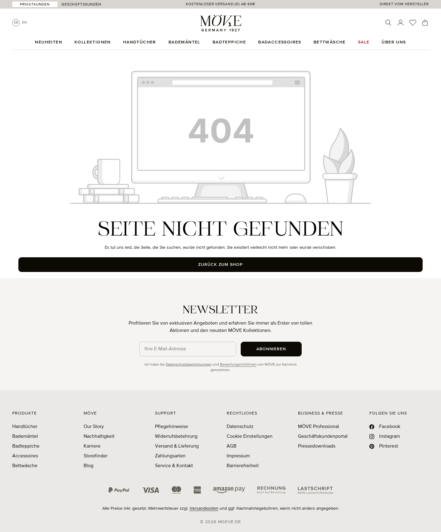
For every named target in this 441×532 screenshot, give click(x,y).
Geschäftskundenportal (323, 436)
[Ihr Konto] (400, 22)
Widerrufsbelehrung (176, 436)
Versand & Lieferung (177, 446)
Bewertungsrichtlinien (238, 364)
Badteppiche (26, 446)
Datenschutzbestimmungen (189, 364)
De (16, 22)
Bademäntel (25, 436)
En (24, 22)
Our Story (94, 426)
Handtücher (24, 426)
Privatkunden (35, 4)
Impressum (238, 456)
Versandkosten (204, 508)
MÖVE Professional (318, 426)
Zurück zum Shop (220, 264)
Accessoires (25, 456)
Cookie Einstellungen (250, 436)
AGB (231, 446)
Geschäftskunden (81, 4)
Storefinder (95, 456)
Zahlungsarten (170, 456)
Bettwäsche (24, 465)
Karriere (92, 446)
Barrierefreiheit (243, 465)
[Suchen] (388, 22)
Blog (88, 465)
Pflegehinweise (171, 426)
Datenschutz (240, 426)
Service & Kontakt (174, 465)
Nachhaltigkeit (99, 436)
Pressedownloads (316, 446)
